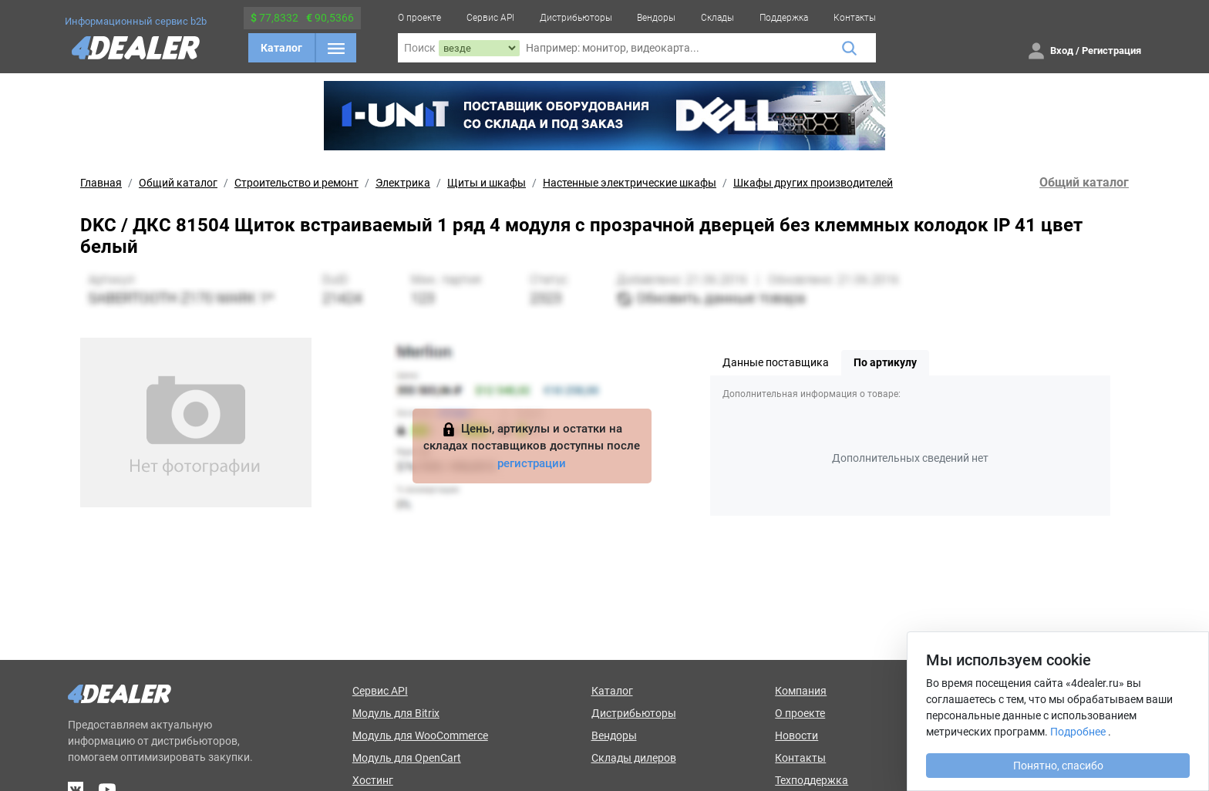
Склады (717, 17)
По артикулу (885, 362)
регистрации (531, 463)
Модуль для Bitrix (395, 713)
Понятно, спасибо (1058, 765)
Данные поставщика (775, 362)
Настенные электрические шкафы (629, 183)
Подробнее (1078, 731)
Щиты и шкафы (486, 183)
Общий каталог (178, 183)
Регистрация (1111, 50)
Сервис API (490, 17)
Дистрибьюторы (576, 17)
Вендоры (656, 17)
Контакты (855, 17)
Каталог (281, 48)
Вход (1061, 50)
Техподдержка (811, 780)
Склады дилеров (633, 758)
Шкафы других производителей (813, 183)
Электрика (402, 183)
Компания (801, 691)
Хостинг (372, 780)
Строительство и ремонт (296, 183)
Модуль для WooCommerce (420, 735)
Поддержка (783, 17)
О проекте (419, 17)
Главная (101, 183)
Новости (796, 735)
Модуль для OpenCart (406, 758)
